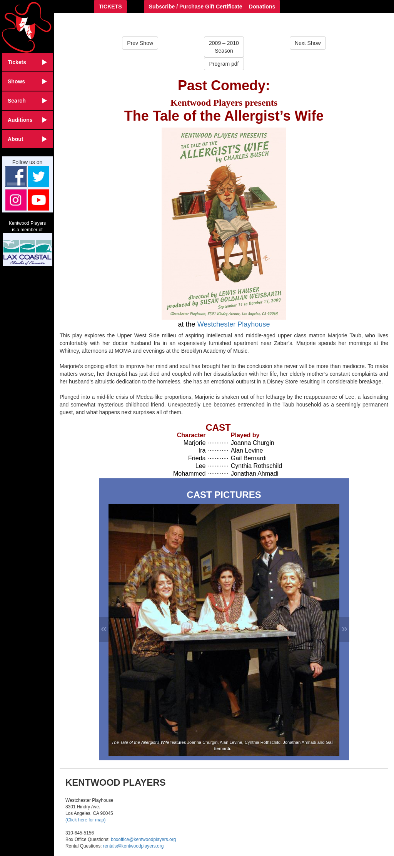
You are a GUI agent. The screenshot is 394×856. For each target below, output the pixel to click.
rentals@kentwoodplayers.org (133, 846)
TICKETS (110, 6)
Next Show (308, 43)
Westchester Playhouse (233, 324)
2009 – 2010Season (224, 47)
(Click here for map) (85, 820)
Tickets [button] (27, 62)
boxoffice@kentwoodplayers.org (143, 839)
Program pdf (224, 64)
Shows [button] (27, 81)
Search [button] (27, 101)
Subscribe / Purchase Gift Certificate (195, 6)
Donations (262, 6)
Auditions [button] (27, 120)
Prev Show (140, 43)
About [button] (27, 139)
